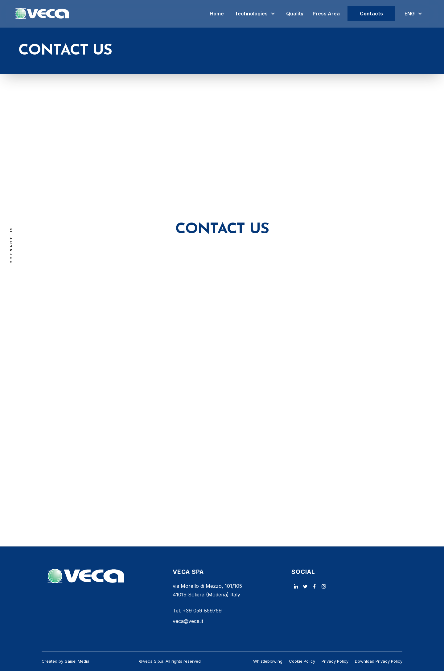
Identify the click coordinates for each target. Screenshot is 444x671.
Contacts (371, 13)
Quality (294, 13)
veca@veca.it (188, 621)
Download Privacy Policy (378, 661)
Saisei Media (77, 661)
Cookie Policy (302, 661)
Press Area (326, 13)
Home (217, 13)
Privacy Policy (335, 661)
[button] (255, 13)
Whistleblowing (267, 661)
